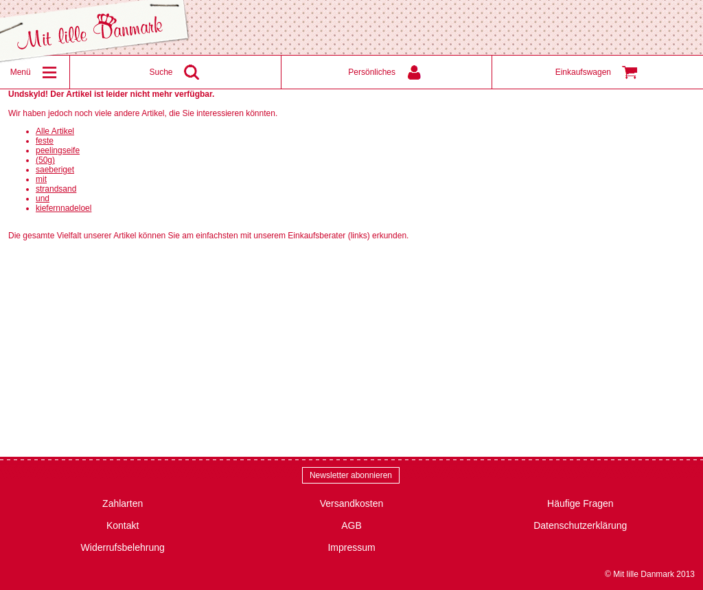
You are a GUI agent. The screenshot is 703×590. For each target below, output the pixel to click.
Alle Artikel (55, 131)
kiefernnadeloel (63, 208)
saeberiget (55, 169)
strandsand (56, 189)
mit (41, 179)
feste (45, 141)
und (42, 198)
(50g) (45, 160)
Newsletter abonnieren (351, 475)
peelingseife (58, 150)
